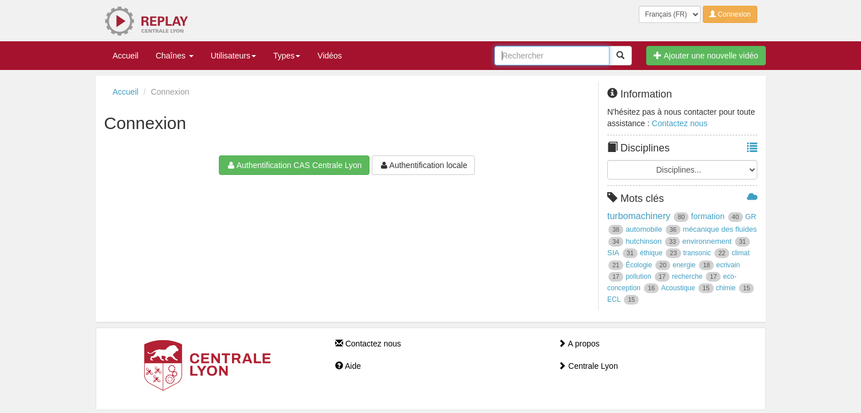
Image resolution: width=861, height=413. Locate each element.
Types (286, 55)
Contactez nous (679, 123)
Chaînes (175, 55)
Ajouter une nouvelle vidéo (706, 55)
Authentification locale (423, 165)
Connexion (730, 14)
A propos (578, 343)
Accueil (126, 55)
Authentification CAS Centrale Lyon (294, 165)
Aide (348, 366)
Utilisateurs (233, 55)
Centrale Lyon (588, 366)
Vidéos (329, 55)
